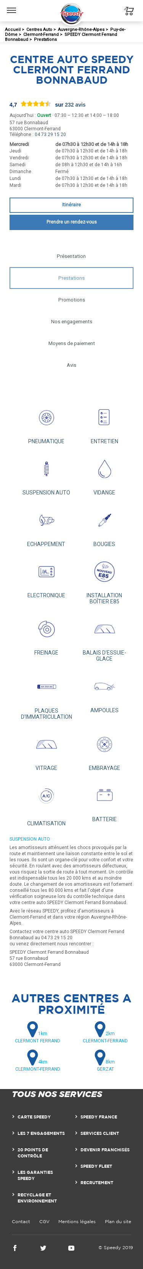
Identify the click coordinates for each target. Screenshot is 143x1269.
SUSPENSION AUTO (46, 474)
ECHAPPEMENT (46, 525)
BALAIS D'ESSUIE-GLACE (104, 637)
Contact (21, 1221)
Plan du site (118, 1221)
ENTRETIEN (104, 422)
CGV (44, 1221)
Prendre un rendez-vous (72, 222)
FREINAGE (46, 634)
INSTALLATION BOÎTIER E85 (104, 580)
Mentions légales (77, 1221)
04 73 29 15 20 (50, 134)
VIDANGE (104, 474)
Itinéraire (71, 204)
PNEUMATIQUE (46, 422)
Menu (12, 6)
